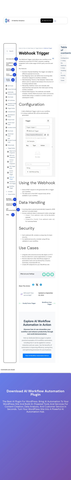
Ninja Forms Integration (12, 151)
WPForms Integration (12, 156)
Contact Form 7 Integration (12, 161)
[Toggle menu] (55, 21)
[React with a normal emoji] (48, 274)
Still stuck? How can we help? (27, 294)
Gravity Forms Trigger (11, 172)
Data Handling (63, 69)
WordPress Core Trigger (12, 182)
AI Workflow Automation (18, 20)
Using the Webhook (63, 63)
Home (20, 48)
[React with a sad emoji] (52, 274)
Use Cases (62, 79)
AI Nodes (10, 191)
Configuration (65, 58)
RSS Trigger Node (12, 167)
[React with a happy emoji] (44, 274)
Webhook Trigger (11, 178)
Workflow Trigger (11, 187)
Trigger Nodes (11, 148)
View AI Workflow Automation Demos (37, 355)
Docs (25, 48)
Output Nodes (11, 194)
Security (63, 75)
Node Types (30, 48)
